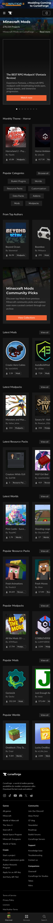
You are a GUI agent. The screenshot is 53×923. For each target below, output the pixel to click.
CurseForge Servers (36, 839)
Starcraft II (7, 830)
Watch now (26, 98)
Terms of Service (9, 896)
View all (44, 332)
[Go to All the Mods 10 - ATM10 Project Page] (16, 631)
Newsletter (33, 825)
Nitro (30, 886)
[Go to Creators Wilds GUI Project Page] (16, 467)
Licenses (6, 905)
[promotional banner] (26, 4)
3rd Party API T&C (11, 877)
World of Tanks (9, 844)
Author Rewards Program (10, 866)
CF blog (31, 821)
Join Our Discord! (36, 811)
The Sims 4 (7, 825)
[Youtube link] (15, 795)
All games (7, 811)
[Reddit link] (31, 795)
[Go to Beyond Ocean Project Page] (16, 239)
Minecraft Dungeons (12, 839)
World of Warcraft (11, 821)
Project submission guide (13, 860)
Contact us (33, 860)
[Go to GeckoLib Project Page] (16, 685)
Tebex (30, 881)
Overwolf (32, 872)
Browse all (43, 173)
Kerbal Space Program (12, 835)
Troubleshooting (35, 855)
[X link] (26, 795)
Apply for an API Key (12, 872)
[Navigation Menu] (4, 13)
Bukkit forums (34, 835)
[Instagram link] (4, 795)
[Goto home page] (10, 13)
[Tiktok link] (10, 795)
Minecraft (7, 816)
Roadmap (32, 830)
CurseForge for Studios (38, 876)
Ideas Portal (33, 816)
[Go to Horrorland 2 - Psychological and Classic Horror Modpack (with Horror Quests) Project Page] (16, 144)
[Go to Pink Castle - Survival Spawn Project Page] (16, 522)
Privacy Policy (8, 900)
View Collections (26, 318)
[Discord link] (20, 795)
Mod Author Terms (10, 910)
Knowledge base (35, 851)
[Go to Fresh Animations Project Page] (16, 576)
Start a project (9, 855)
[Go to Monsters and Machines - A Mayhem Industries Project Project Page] (16, 412)
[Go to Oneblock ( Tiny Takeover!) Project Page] (16, 740)
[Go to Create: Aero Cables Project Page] (16, 358)
